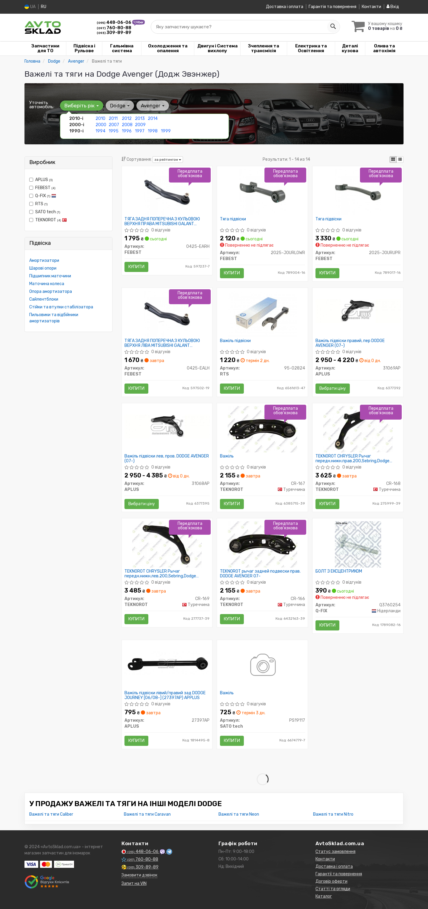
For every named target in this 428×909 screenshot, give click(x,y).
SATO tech (44, 211)
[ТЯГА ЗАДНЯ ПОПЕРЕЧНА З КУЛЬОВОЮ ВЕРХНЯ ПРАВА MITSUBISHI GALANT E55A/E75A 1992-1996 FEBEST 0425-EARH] (167, 191)
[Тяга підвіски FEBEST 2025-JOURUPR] (358, 191)
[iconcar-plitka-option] (393, 159)
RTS (38, 203)
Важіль (227, 456)
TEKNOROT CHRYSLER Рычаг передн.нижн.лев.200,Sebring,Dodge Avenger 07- (160, 573)
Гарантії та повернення (338, 873)
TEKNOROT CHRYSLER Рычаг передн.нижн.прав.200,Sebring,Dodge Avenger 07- (352, 458)
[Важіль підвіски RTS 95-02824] (262, 313)
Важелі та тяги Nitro (333, 814)
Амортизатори (44, 260)
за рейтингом (167, 159)
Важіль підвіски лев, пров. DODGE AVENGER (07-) (167, 458)
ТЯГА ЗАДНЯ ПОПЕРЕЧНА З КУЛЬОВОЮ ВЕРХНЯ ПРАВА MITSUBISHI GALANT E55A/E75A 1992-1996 (162, 221)
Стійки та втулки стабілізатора (61, 306)
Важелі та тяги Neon (238, 814)
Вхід (393, 6)
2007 (114, 124)
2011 (113, 118)
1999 (166, 130)
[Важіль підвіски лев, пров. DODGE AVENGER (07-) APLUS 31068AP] (167, 426)
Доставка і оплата (284, 6)
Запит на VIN (134, 883)
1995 (113, 130)
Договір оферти (331, 881)
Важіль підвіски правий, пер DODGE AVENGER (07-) (350, 342)
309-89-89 (114, 32)
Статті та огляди (332, 888)
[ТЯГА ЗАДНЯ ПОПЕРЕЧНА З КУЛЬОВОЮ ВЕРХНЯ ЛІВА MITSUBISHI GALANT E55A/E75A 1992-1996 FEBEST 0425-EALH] (167, 313)
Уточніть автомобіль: (41, 104)
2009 (140, 124)
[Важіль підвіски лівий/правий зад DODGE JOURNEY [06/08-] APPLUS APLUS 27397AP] (167, 663)
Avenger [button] (152, 105)
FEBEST (42, 187)
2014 (153, 118)
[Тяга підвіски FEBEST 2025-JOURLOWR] (262, 191)
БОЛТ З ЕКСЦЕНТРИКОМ (338, 571)
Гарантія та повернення (332, 6)
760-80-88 (114, 27)
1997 (139, 130)
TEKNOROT (48, 219)
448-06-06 (114, 22)
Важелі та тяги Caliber (51, 814)
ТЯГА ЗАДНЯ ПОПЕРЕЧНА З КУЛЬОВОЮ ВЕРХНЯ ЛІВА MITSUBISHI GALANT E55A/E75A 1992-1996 (162, 342)
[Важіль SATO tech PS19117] (262, 665)
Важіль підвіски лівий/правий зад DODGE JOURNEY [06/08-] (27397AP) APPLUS (165, 695)
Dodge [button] (120, 105)
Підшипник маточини (50, 275)
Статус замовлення (335, 851)
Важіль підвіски (235, 340)
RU (43, 6)
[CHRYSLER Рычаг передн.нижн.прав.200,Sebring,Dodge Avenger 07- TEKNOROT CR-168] (358, 428)
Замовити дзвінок (139, 875)
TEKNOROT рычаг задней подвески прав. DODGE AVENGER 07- (260, 573)
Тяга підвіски (233, 219)
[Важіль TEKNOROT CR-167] (262, 428)
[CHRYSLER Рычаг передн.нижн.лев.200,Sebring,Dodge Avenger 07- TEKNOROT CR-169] (167, 544)
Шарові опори (42, 267)
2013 (140, 118)
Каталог (323, 896)
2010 (100, 118)
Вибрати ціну (332, 388)
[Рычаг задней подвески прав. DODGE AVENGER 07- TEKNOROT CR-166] (262, 544)
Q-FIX (42, 195)
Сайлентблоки (43, 299)
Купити (137, 266)
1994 (100, 130)
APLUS (41, 179)
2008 (127, 124)
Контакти (371, 6)
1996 (127, 130)
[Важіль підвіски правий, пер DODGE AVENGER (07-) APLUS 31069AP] (357, 310)
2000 (101, 124)
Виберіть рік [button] (81, 105)
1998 (153, 130)
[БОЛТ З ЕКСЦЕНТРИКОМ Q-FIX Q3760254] (358, 544)
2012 (127, 118)
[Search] (332, 27)
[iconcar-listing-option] (400, 159)
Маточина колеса (46, 283)
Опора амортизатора (50, 291)
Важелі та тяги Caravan (147, 814)
